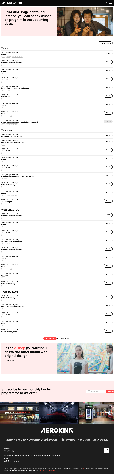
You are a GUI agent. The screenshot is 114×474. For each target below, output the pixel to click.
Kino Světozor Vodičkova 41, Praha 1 (11, 435)
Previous (6, 396)
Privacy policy (25, 463)
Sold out (108, 114)
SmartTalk (4, 171)
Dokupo (8, 236)
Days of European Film (17, 49)
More (10, 353)
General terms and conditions (12, 463)
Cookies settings (44, 463)
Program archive (64, 331)
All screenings (49, 331)
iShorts (8, 83)
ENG (3, 49)
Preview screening (6, 108)
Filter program (105, 35)
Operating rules (34, 463)
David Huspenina (23, 461)
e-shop (19, 340)
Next (107, 396)
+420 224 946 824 (10, 444)
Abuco (11, 461)
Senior (8, 49)
